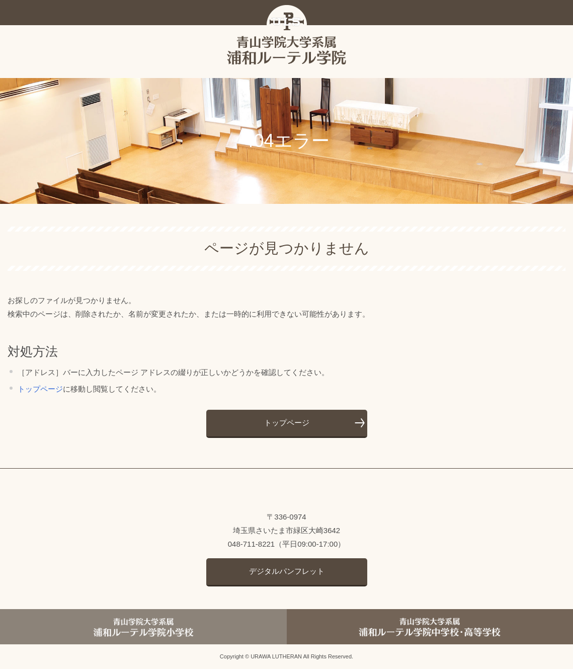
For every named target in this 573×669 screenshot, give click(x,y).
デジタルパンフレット (286, 571)
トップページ (40, 389)
